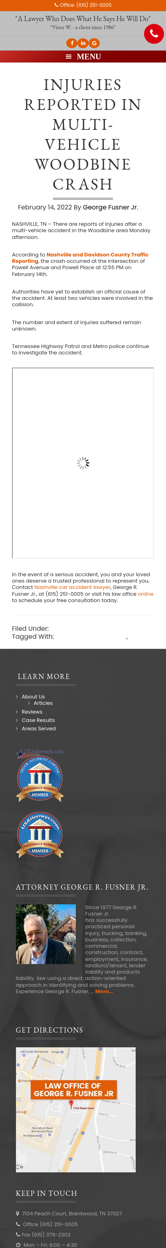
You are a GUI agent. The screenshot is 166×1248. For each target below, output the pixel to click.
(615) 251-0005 (93, 5)
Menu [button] (89, 56)
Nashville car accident (90, 636)
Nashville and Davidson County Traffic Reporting (80, 258)
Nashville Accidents (81, 628)
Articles (43, 703)
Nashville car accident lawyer (58, 644)
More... (104, 991)
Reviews (32, 712)
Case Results (38, 720)
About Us (33, 696)
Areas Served (39, 728)
